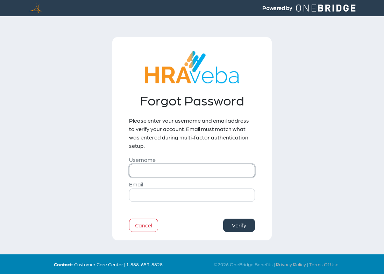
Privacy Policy (291, 264)
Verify (239, 225)
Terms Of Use (324, 264)
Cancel (143, 225)
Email (136, 184)
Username (142, 159)
